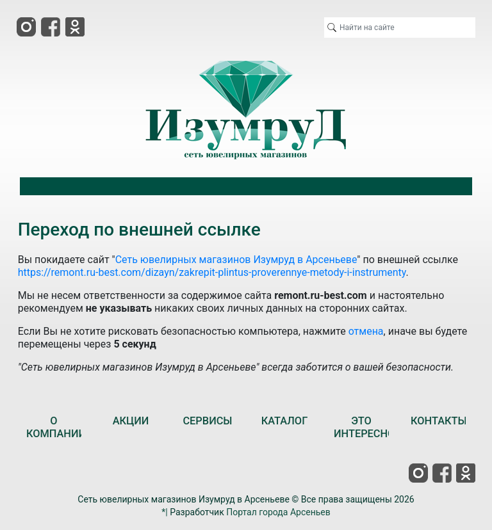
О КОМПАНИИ (56, 427)
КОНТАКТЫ (439, 421)
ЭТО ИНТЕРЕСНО (364, 427)
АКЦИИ (131, 421)
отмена (366, 331)
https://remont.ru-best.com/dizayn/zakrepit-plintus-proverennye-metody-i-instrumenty (212, 272)
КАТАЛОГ (284, 421)
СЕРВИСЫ (207, 421)
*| (164, 512)
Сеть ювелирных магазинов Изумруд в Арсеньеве (236, 259)
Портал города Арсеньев (278, 512)
